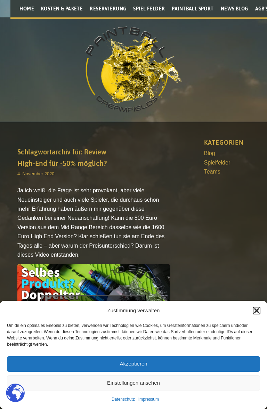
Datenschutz (123, 399)
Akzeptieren (133, 364)
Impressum (148, 399)
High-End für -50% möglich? (62, 163)
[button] (256, 310)
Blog (209, 153)
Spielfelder (217, 163)
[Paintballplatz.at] (133, 69)
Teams (212, 172)
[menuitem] (27, 8)
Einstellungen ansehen (133, 383)
